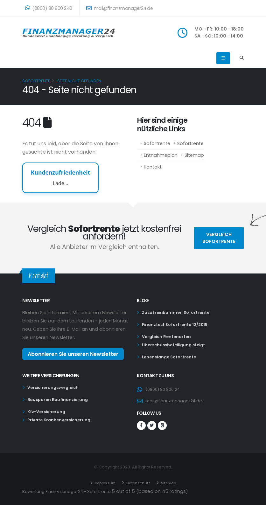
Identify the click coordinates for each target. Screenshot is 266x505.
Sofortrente (157, 143)
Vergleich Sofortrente (218, 238)
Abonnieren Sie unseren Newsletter (73, 354)
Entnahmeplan (161, 155)
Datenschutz (138, 482)
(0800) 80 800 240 (48, 8)
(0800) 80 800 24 (165, 389)
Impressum (102, 482)
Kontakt (153, 167)
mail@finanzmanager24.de (119, 8)
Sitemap (194, 155)
